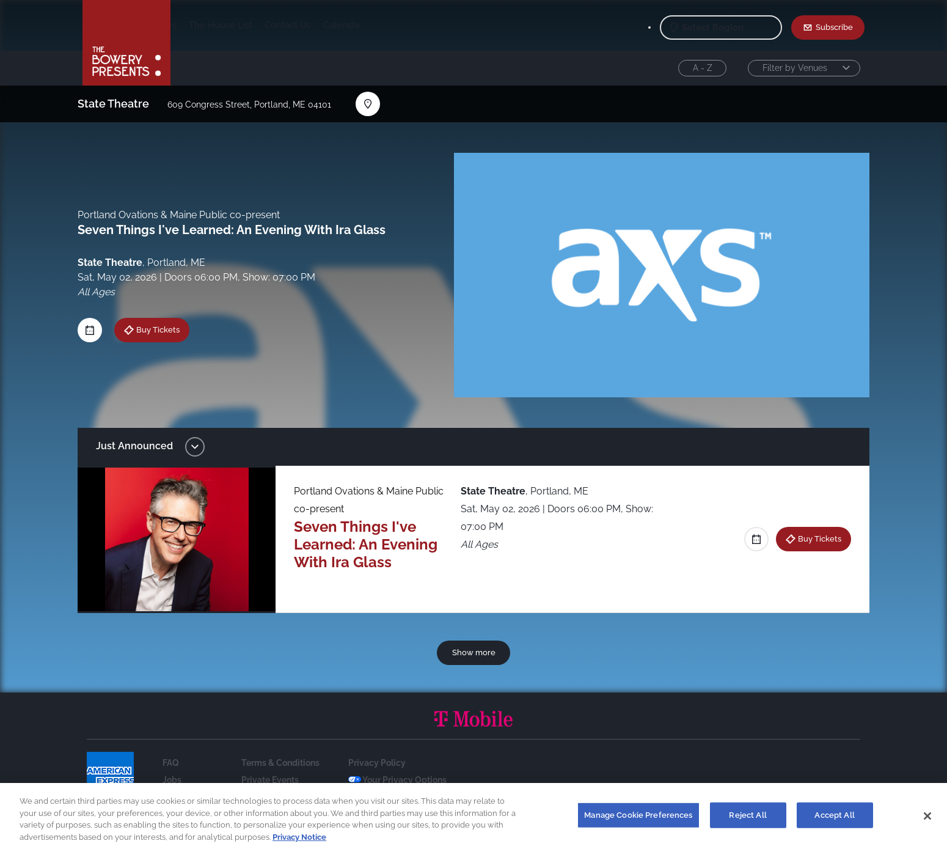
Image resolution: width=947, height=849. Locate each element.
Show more (473, 652)
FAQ (171, 763)
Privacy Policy (377, 763)
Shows (197, 25)
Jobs (172, 780)
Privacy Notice (299, 842)
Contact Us (383, 25)
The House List (316, 25)
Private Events (270, 780)
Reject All (747, 820)
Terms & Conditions (280, 763)
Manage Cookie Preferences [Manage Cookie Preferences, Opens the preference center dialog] (638, 820)
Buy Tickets (165, 329)
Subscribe (834, 27)
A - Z (702, 68)
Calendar (438, 25)
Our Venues (248, 25)
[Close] (927, 820)
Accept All (834, 820)
